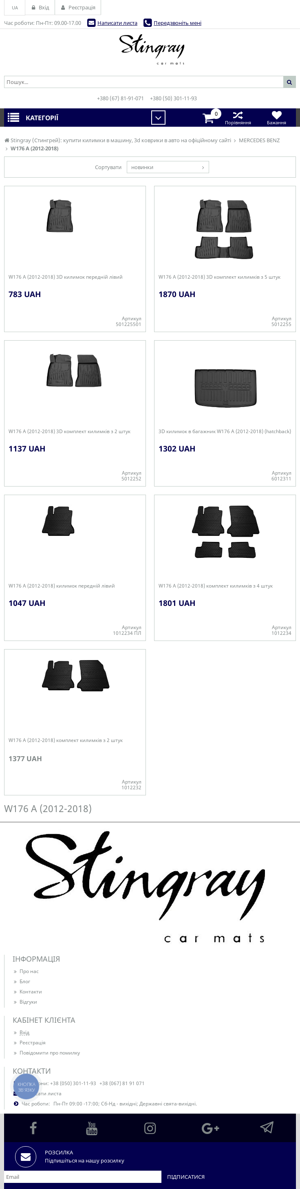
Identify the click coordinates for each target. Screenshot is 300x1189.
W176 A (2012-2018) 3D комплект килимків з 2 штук (69, 431)
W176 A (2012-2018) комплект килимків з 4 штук (216, 586)
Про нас (26, 971)
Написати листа (117, 22)
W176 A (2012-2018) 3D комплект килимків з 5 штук (219, 277)
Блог (21, 981)
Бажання (276, 117)
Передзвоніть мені (177, 22)
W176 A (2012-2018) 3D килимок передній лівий (66, 277)
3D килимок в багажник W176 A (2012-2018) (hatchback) (225, 431)
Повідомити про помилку (46, 1052)
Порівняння (237, 117)
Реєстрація (29, 1042)
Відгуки (25, 1001)
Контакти (27, 991)
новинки (142, 167)
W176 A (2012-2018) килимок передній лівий (62, 586)
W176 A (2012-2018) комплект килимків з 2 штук (66, 740)
